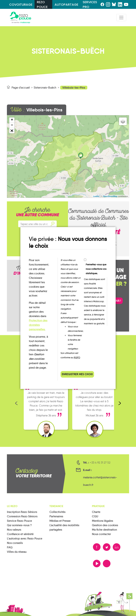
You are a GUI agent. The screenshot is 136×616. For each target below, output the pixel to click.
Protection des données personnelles (38, 325)
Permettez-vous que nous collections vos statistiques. (96, 269)
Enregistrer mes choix (77, 374)
